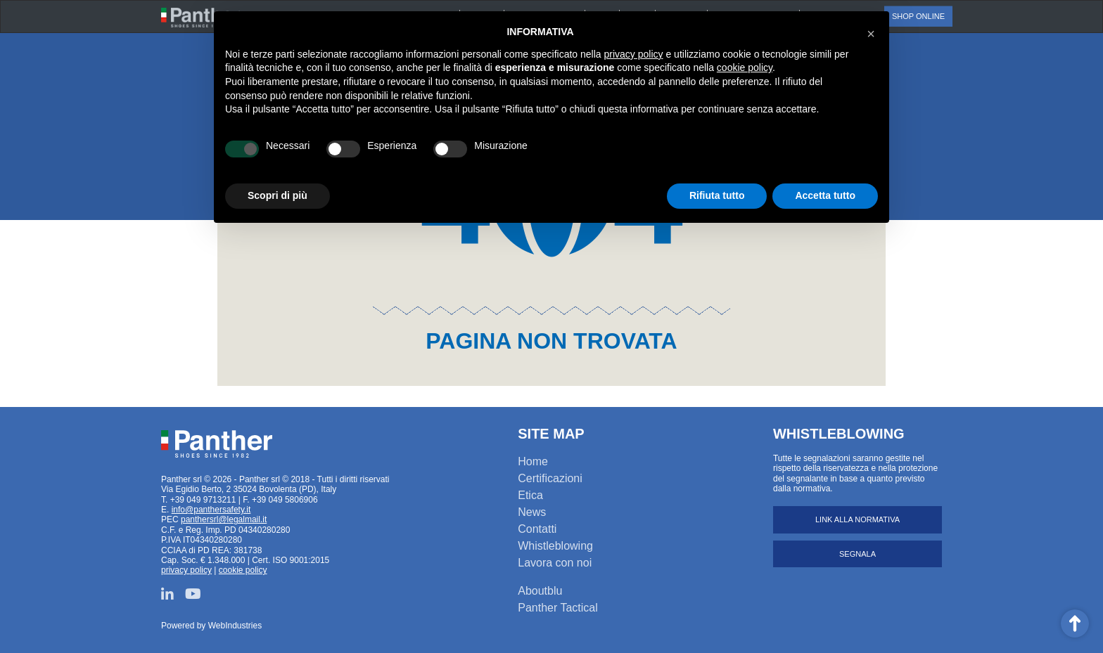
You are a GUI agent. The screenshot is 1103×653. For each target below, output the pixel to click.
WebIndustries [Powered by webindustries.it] (235, 626)
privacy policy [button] (633, 54)
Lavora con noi (555, 563)
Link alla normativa (857, 519)
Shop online (918, 16)
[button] (871, 33)
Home (533, 461)
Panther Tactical (558, 608)
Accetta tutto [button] (825, 195)
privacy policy (186, 570)
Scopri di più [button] (277, 195)
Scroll (1075, 623)
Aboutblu (540, 591)
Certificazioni (550, 478)
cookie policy (243, 570)
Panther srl (216, 444)
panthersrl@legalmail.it (224, 519)
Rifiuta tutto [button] (717, 195)
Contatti (537, 529)
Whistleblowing (555, 546)
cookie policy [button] (744, 67)
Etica (530, 495)
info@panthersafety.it (211, 510)
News (532, 512)
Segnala (857, 554)
